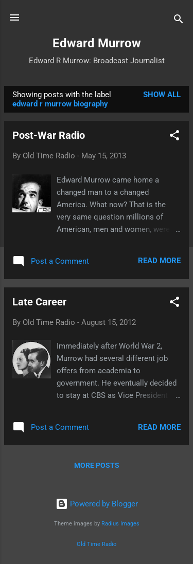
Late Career (39, 302)
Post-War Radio (48, 135)
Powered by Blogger (97, 503)
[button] (174, 137)
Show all (162, 94)
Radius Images (120, 523)
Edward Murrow (96, 43)
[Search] (178, 21)
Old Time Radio (96, 544)
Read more (159, 260)
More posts (96, 465)
